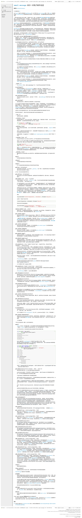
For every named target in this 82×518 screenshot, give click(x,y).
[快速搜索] (64, 1)
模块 (77, 1)
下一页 (75, 1)
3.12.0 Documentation (10, 1)
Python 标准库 (17, 1)
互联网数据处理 (22, 1)
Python (3, 1)
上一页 (72, 1)
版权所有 (68, 509)
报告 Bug (3, 16)
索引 (80, 1)
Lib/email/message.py (21, 8)
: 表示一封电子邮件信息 (45, 1)
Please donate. (78, 514)
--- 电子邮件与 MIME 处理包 (32, 1)
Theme (58, 1)
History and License (72, 512)
